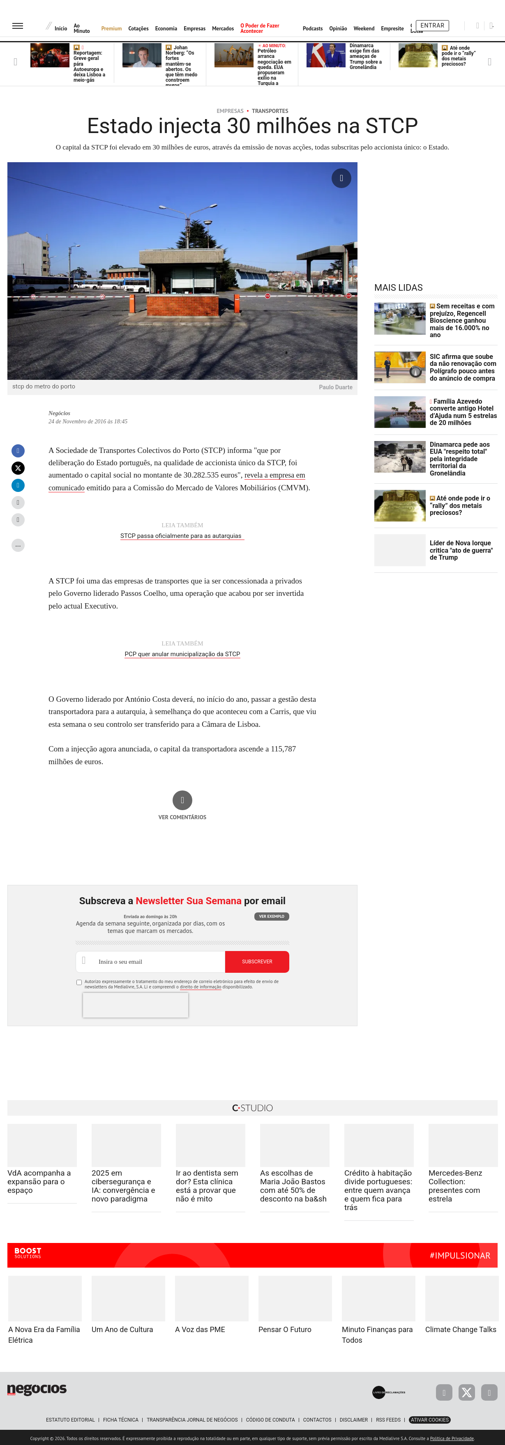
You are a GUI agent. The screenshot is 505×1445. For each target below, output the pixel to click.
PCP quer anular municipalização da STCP (182, 653)
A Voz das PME (200, 1327)
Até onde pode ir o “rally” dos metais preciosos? (459, 56)
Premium (111, 28)
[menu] (17, 25)
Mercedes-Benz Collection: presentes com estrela (455, 1183)
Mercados (223, 28)
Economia (166, 28)
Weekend (364, 28)
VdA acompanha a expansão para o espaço (39, 1179)
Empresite (392, 28)
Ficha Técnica (120, 1418)
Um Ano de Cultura (122, 1327)
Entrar (432, 25)
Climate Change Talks (460, 1327)
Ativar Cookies (430, 1418)
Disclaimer (354, 1418)
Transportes (270, 111)
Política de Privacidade (452, 1436)
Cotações (138, 28)
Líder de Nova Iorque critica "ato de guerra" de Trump (461, 541)
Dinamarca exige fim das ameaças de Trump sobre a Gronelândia (366, 56)
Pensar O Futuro (284, 1327)
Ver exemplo (271, 914)
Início (61, 28)
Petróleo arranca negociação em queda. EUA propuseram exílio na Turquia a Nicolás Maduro (274, 70)
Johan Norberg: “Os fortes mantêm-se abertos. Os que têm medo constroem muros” (181, 66)
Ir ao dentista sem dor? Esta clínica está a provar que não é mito (207, 1183)
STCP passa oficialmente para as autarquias (182, 536)
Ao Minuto (82, 28)
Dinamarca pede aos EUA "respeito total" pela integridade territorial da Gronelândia (462, 452)
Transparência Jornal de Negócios (192, 1418)
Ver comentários (183, 815)
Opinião (338, 28)
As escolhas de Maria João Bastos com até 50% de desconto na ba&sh (293, 1183)
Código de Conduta (270, 1418)
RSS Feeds (388, 1418)
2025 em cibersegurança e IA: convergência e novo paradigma (123, 1183)
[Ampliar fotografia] (341, 178)
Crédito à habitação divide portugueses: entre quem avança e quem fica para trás (378, 1188)
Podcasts (313, 28)
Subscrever (257, 960)
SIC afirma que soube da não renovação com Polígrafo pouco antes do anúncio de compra (462, 363)
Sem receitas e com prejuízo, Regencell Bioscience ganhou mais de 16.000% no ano (461, 318)
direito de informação (200, 985)
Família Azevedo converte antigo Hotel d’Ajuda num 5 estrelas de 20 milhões (463, 407)
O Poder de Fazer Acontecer (259, 28)
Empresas (194, 28)
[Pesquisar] (477, 25)
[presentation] (135, 1003)
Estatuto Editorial (70, 1418)
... (18, 544)
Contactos (317, 1418)
